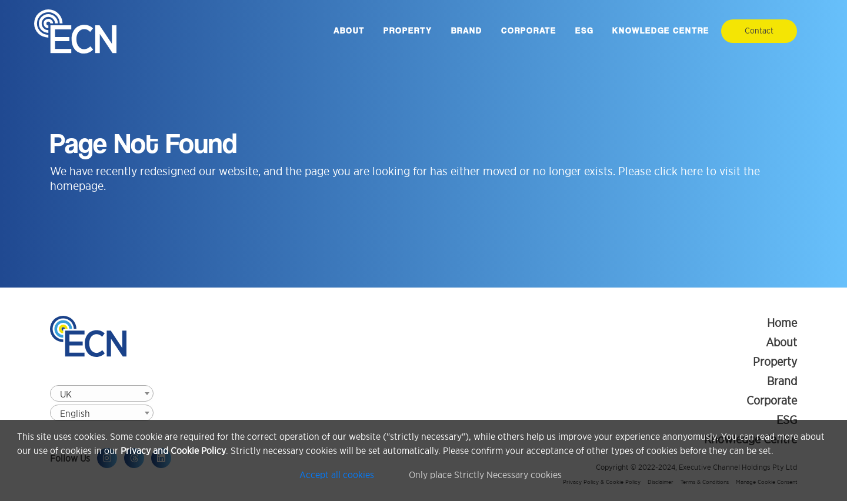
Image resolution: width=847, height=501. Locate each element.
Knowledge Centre (660, 31)
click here (678, 171)
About (349, 31)
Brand (466, 31)
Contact (759, 31)
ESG (584, 31)
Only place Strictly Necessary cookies (485, 475)
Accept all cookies (336, 475)
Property (408, 31)
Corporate (528, 31)
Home (782, 323)
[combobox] (102, 393)
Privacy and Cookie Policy (173, 451)
